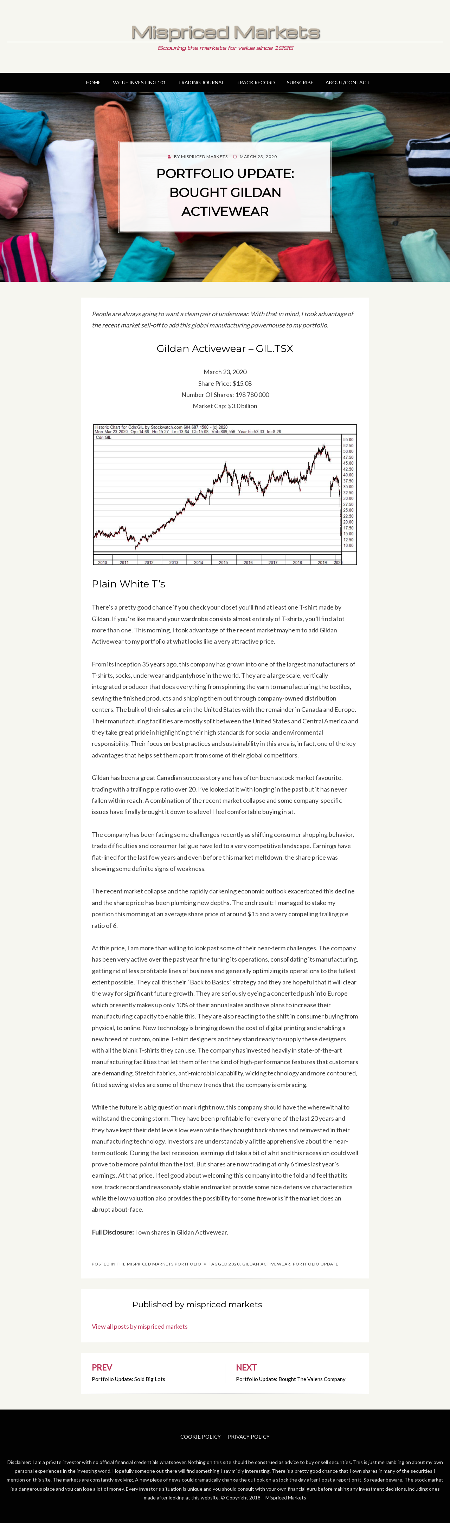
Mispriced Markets (225, 31)
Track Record (255, 82)
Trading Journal (201, 82)
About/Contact (348, 82)
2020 (234, 1264)
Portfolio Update (316, 1264)
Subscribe (300, 82)
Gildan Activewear (266, 1264)
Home (93, 82)
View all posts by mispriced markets (140, 1326)
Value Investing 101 (139, 82)
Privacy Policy (248, 1436)
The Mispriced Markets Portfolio (159, 1264)
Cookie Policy (200, 1436)
